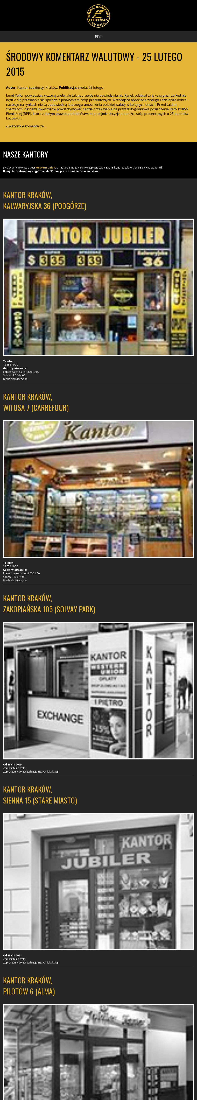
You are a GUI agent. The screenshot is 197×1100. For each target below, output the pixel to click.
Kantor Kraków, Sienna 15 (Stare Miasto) (40, 795)
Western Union (45, 167)
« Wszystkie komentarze (25, 126)
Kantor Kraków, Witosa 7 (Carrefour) (36, 402)
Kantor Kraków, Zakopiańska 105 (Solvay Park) (49, 603)
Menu (98, 36)
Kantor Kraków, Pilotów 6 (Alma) (29, 985)
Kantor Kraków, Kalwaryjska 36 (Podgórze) (44, 200)
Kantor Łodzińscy (30, 87)
